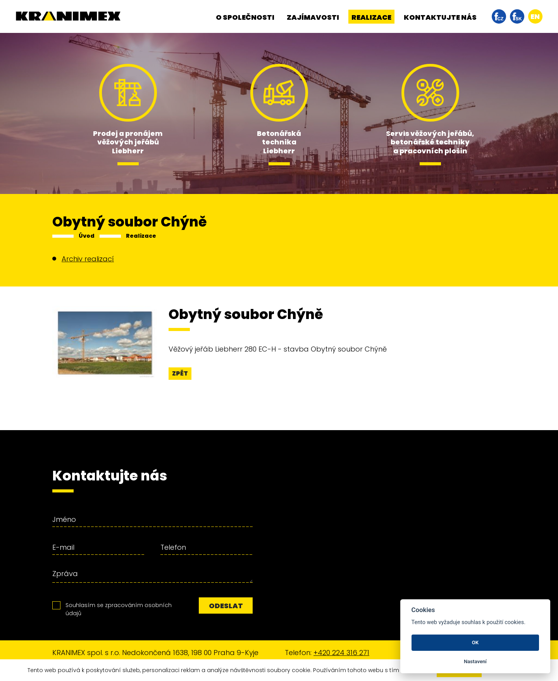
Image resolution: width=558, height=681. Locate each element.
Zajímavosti (313, 17)
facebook (499, 16)
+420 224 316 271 (341, 652)
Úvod (87, 236)
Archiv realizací (88, 259)
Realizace (371, 17)
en (535, 16)
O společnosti (245, 17)
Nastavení (475, 661)
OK (475, 642)
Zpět (180, 373)
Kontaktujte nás (440, 17)
